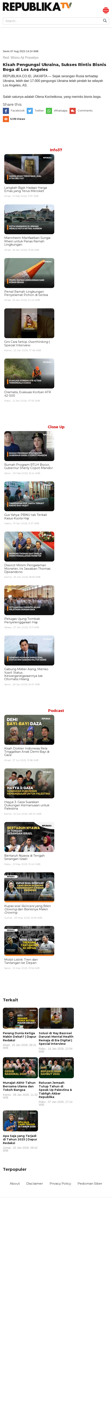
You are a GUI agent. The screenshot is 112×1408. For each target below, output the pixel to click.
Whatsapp (61, 111)
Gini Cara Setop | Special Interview (27, 344)
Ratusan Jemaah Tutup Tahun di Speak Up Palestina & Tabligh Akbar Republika (56, 1094)
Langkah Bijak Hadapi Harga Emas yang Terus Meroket (25, 189)
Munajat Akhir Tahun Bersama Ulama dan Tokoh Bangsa (20, 1090)
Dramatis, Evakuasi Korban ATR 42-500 (27, 394)
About (13, 1184)
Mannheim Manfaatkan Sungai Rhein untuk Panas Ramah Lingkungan (27, 242)
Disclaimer (33, 1184)
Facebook (18, 111)
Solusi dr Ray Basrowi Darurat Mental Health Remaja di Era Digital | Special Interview (56, 1043)
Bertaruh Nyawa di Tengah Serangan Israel (24, 857)
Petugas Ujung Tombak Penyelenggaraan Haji (22, 621)
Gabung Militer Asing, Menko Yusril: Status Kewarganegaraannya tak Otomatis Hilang (26, 675)
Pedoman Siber (91, 1184)
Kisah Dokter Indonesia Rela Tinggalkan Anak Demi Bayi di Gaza (26, 752)
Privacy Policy (60, 1184)
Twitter (39, 111)
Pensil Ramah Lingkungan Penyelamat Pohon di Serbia (26, 293)
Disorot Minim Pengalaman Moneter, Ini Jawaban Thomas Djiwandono (27, 569)
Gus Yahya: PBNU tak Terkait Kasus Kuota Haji (25, 517)
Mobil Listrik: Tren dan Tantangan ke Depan (21, 961)
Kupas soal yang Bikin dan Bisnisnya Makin (27, 910)
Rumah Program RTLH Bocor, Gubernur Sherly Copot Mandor (28, 466)
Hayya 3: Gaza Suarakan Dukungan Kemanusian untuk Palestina (26, 806)
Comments (85, 111)
